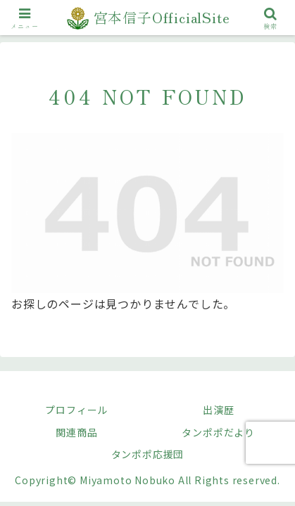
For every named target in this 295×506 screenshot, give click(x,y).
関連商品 (76, 432)
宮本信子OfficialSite (162, 17)
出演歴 (218, 410)
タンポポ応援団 (147, 454)
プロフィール (76, 410)
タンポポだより (218, 432)
